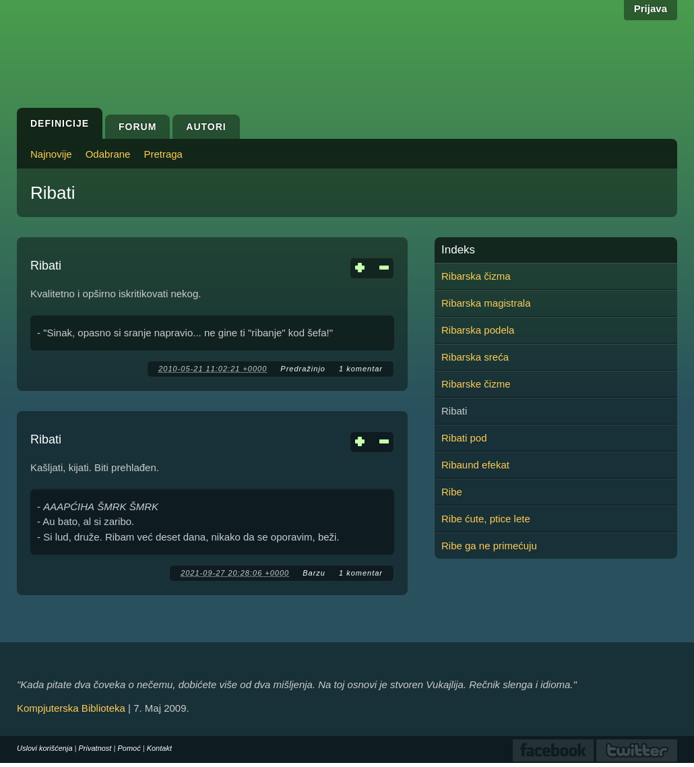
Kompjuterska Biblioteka (71, 708)
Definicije (59, 123)
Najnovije (51, 154)
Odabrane (108, 154)
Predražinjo (302, 369)
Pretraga (163, 154)
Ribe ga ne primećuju (489, 545)
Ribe (451, 491)
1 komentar (361, 369)
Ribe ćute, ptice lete (485, 518)
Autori (206, 126)
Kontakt (159, 748)
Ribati (45, 265)
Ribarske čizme (476, 384)
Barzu (314, 573)
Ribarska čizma (476, 276)
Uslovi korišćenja (45, 748)
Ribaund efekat (475, 464)
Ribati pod (464, 437)
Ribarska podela (477, 330)
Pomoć (128, 748)
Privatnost (95, 748)
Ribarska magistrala (486, 303)
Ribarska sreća (475, 357)
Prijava (650, 8)
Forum (137, 126)
